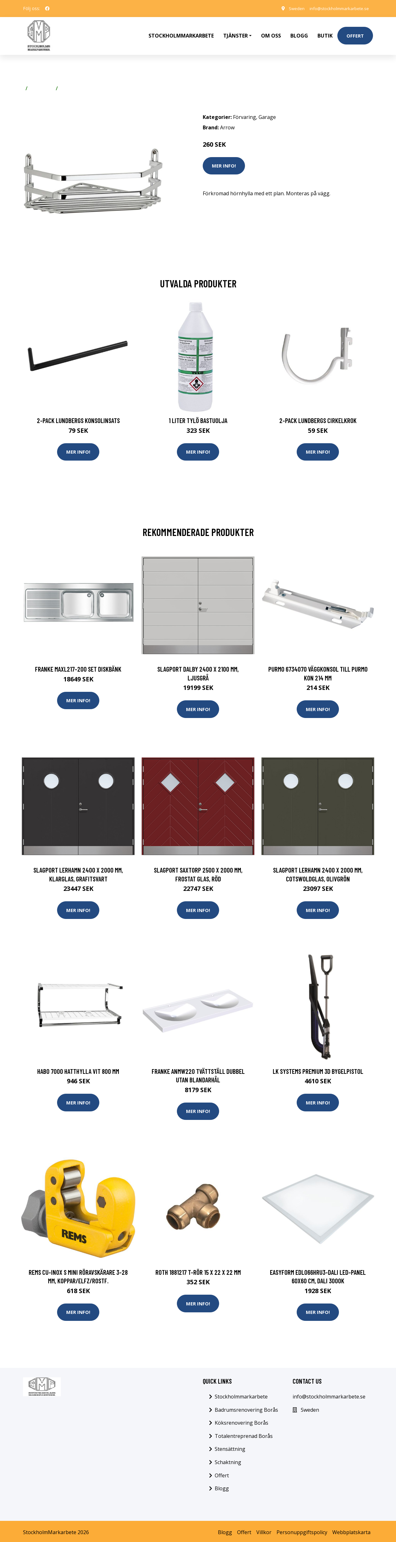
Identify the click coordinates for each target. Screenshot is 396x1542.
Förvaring (41, 83)
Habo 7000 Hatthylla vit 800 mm (78, 1068)
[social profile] (47, 9)
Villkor (263, 1530)
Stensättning (230, 1447)
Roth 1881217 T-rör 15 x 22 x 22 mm (198, 1270)
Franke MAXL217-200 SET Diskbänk (78, 665)
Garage (69, 83)
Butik (325, 33)
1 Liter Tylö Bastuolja (198, 416)
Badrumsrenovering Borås (246, 1407)
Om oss (271, 33)
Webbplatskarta (351, 1530)
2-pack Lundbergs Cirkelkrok (318, 416)
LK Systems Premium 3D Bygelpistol (318, 1068)
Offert (355, 33)
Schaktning (228, 1460)
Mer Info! (224, 161)
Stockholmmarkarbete (181, 33)
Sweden (291, 8)
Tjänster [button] (235, 33)
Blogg (299, 33)
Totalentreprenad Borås (244, 1433)
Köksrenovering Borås (241, 1420)
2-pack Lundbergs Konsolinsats (78, 416)
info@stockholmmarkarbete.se (336, 8)
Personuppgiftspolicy (302, 1530)
